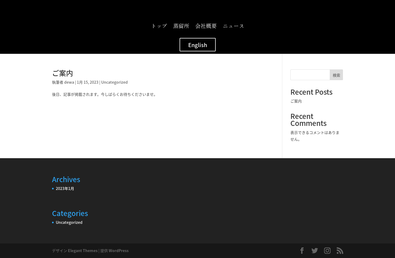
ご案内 (62, 73)
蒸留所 (181, 27)
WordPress (119, 250)
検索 (336, 75)
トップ (159, 27)
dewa (69, 82)
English (197, 45)
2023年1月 (65, 188)
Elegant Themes (83, 250)
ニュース (233, 27)
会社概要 (206, 27)
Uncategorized (114, 82)
